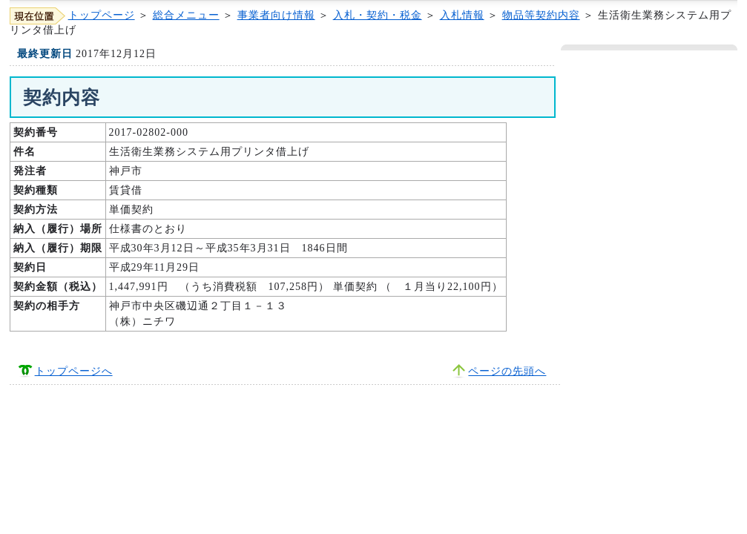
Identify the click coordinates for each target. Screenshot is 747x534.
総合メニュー (186, 15)
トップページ (101, 15)
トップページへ (74, 371)
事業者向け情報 (276, 15)
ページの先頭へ (507, 371)
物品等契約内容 (541, 15)
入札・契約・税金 (377, 15)
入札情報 (462, 15)
